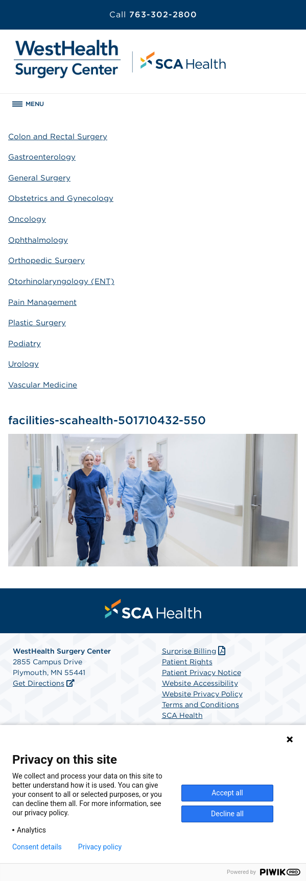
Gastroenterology (42, 157)
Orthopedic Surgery (46, 260)
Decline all (227, 814)
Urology (23, 364)
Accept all (227, 793)
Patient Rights (187, 662)
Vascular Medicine (42, 385)
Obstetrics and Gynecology (60, 198)
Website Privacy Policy (202, 694)
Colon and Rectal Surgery (57, 136)
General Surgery (39, 178)
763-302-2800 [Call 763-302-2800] (153, 14)
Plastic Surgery (37, 322)
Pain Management (42, 302)
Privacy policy (100, 847)
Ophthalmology (38, 240)
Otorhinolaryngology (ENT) (61, 281)
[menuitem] (153, 608)
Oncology (27, 219)
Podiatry (24, 343)
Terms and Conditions (200, 705)
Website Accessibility (200, 683)
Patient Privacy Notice (201, 672)
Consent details (37, 847)
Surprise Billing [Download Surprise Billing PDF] (195, 651)
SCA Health (182, 715)
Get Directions (38, 683)
